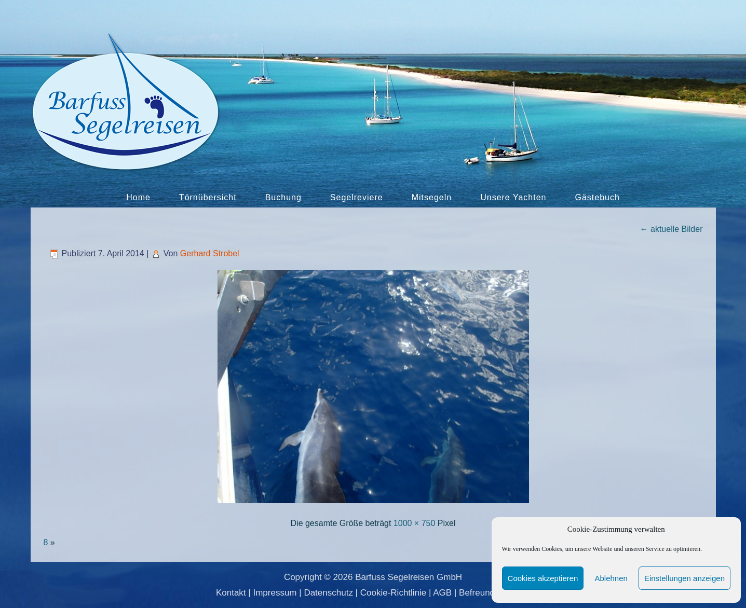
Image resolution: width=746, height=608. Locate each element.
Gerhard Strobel (209, 253)
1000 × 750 (415, 523)
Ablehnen (610, 578)
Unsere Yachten (513, 197)
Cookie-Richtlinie (393, 593)
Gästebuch (597, 197)
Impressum (274, 593)
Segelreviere (356, 197)
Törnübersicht (208, 197)
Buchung (283, 197)
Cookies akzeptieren (543, 578)
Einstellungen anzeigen (684, 578)
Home (138, 197)
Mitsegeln (432, 197)
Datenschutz (328, 593)
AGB (442, 593)
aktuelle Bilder (671, 229)
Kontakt (231, 593)
